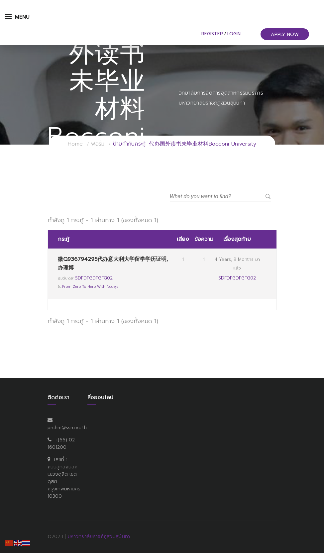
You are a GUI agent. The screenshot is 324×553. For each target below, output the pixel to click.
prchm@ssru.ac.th (67, 427)
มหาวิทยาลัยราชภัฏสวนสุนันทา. (99, 536)
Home (75, 144)
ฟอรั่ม (97, 144)
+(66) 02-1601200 (62, 443)
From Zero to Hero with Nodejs (90, 286)
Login (234, 33)
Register (212, 33)
